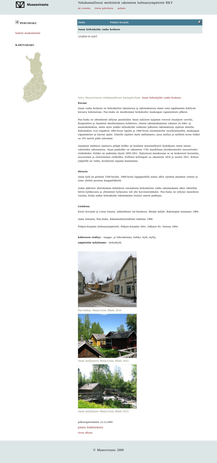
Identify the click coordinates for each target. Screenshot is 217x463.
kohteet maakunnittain (27, 33)
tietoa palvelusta (104, 8)
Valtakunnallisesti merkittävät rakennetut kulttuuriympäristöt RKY (125, 3)
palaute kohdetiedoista (90, 427)
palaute (122, 8)
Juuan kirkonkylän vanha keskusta (161, 97)
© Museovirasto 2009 (108, 450)
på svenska (84, 8)
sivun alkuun (85, 432)
